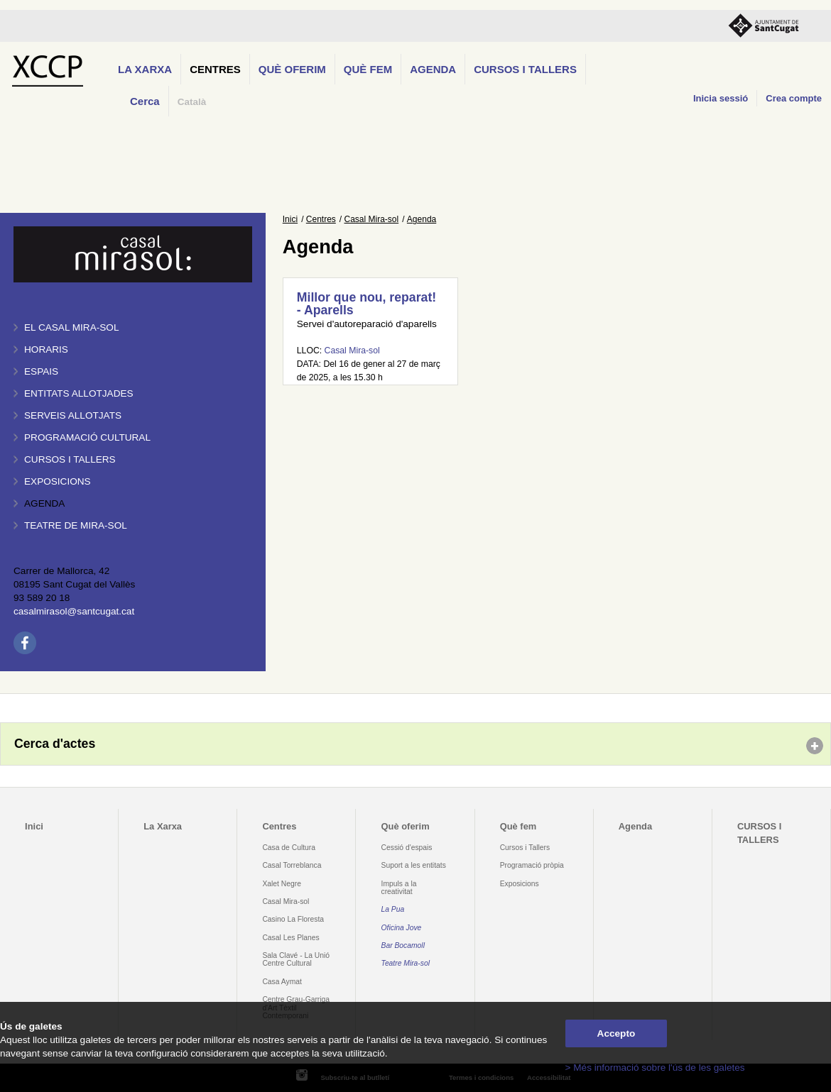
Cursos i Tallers (525, 847)
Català (192, 101)
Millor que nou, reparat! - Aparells (366, 303)
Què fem (368, 69)
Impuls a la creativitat (399, 887)
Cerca (145, 101)
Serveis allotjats (72, 415)
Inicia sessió (720, 98)
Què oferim (292, 69)
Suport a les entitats (413, 865)
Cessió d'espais (407, 847)
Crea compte (794, 98)
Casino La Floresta (293, 919)
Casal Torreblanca (291, 865)
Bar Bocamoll (403, 945)
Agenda (433, 69)
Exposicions (57, 481)
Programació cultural (87, 437)
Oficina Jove (401, 928)
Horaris (46, 349)
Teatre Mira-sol (405, 963)
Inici (290, 219)
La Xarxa (145, 69)
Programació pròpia (532, 865)
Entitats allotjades (79, 393)
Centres (215, 69)
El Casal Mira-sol (71, 327)
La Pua (393, 909)
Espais (41, 371)
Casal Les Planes (290, 938)
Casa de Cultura (288, 847)
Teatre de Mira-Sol (75, 525)
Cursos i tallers (70, 459)
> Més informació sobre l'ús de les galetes (655, 1067)
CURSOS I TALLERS (525, 69)
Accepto (616, 1033)
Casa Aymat (282, 982)
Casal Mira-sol (371, 219)
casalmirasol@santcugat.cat (73, 611)
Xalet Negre (281, 884)
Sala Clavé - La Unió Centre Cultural (296, 959)
